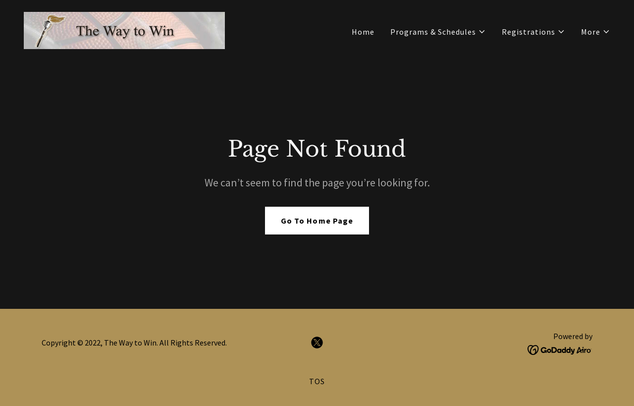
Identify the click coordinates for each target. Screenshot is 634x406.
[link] (124, 29)
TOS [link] (317, 381)
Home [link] (363, 32)
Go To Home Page (317, 221)
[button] (438, 32)
